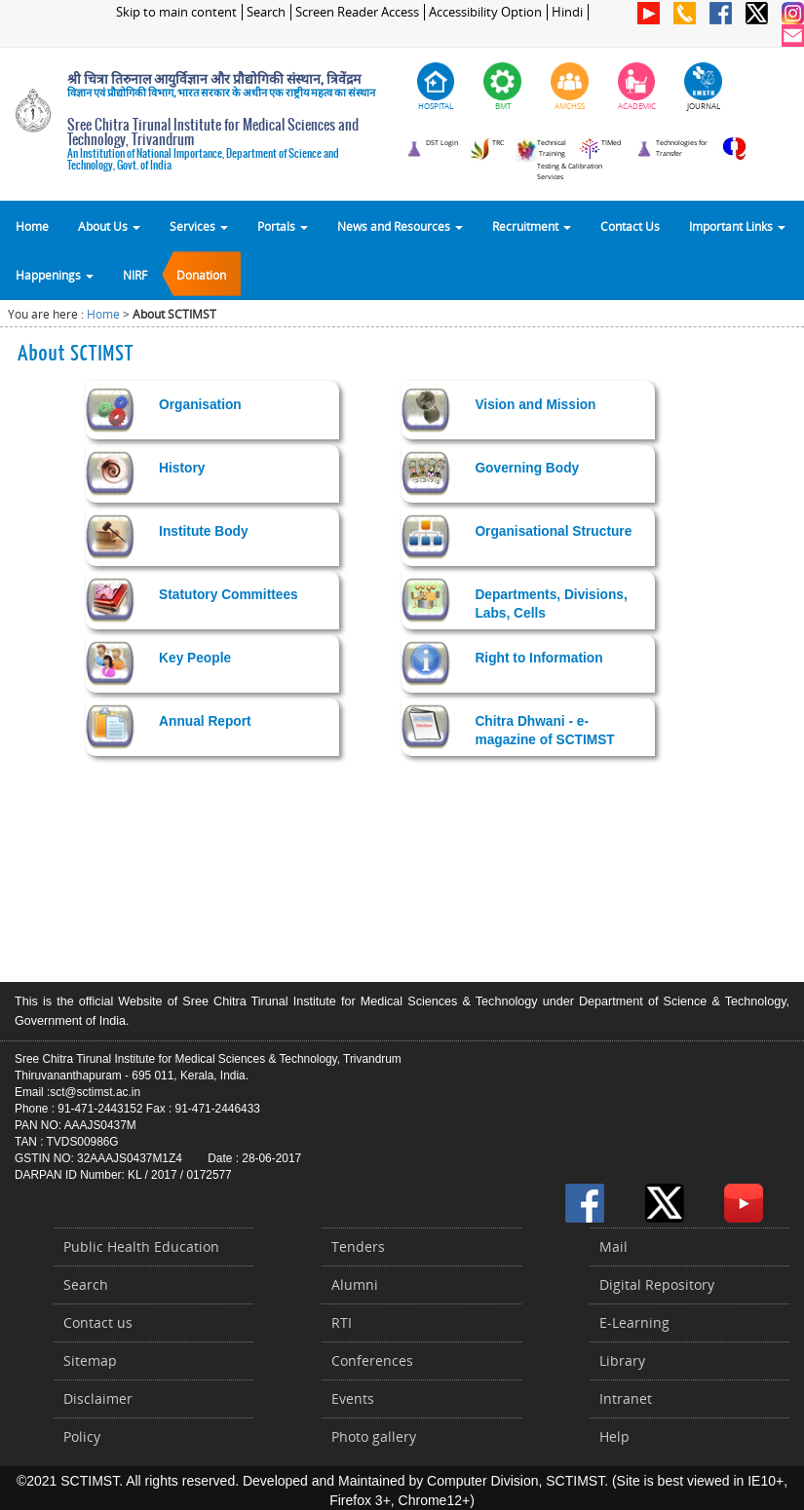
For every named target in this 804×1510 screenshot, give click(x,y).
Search (266, 12)
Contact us (98, 1322)
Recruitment (531, 226)
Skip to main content (176, 12)
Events (352, 1398)
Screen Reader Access (357, 12)
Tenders (358, 1246)
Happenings (55, 275)
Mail (613, 1246)
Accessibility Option (485, 12)
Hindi (567, 12)
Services (199, 226)
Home (32, 226)
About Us (109, 226)
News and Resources (400, 226)
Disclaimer (98, 1398)
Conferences (372, 1360)
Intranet (625, 1398)
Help (614, 1436)
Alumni (354, 1284)
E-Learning (634, 1322)
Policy (81, 1436)
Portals (282, 226)
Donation (201, 275)
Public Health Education (141, 1246)
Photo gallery (373, 1436)
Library (622, 1360)
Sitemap (90, 1360)
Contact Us (630, 226)
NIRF (135, 275)
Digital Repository (656, 1284)
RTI (341, 1322)
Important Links (737, 226)
